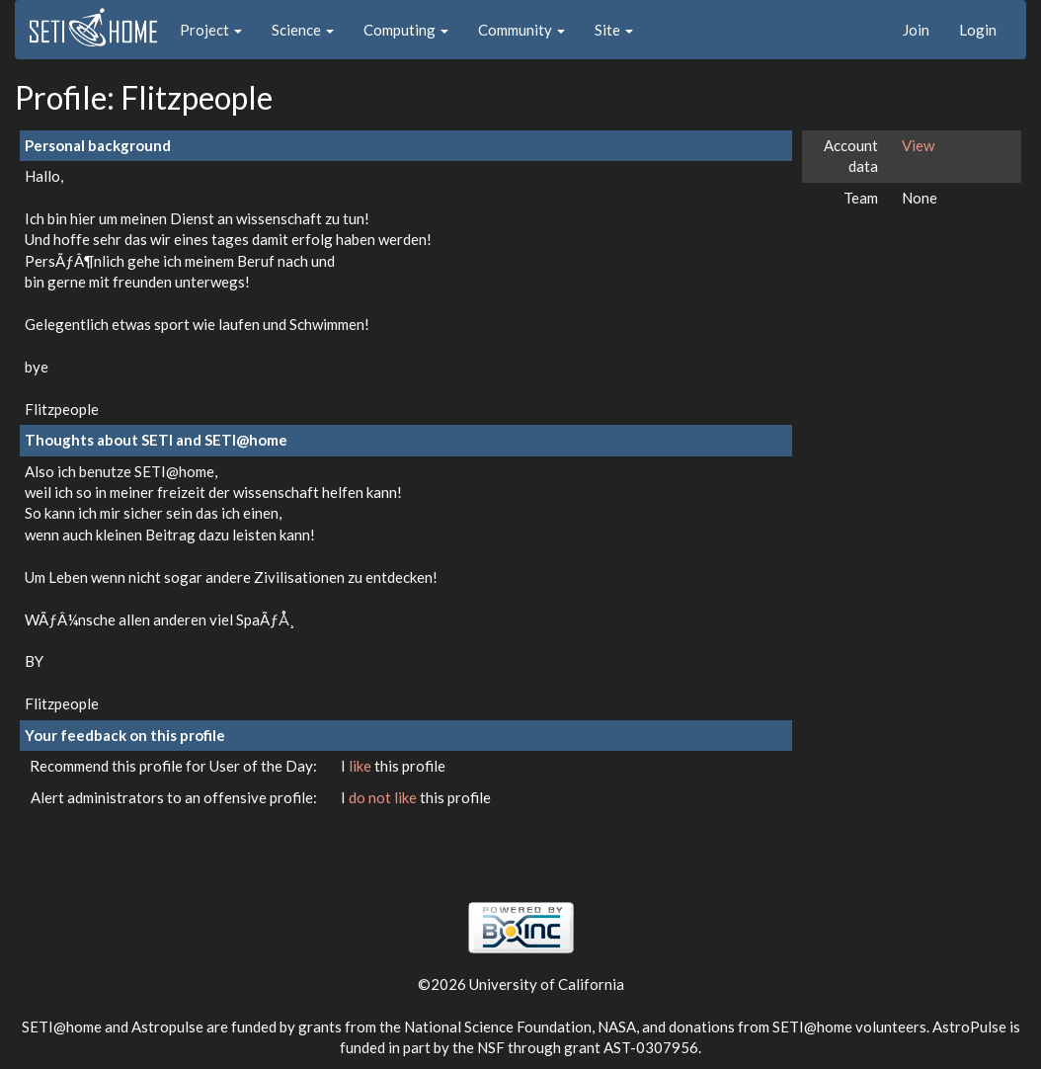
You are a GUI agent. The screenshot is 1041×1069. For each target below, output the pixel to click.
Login (978, 30)
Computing (405, 30)
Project (211, 30)
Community (521, 30)
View (918, 145)
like (361, 766)
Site (614, 30)
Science (303, 30)
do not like (384, 797)
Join (916, 30)
